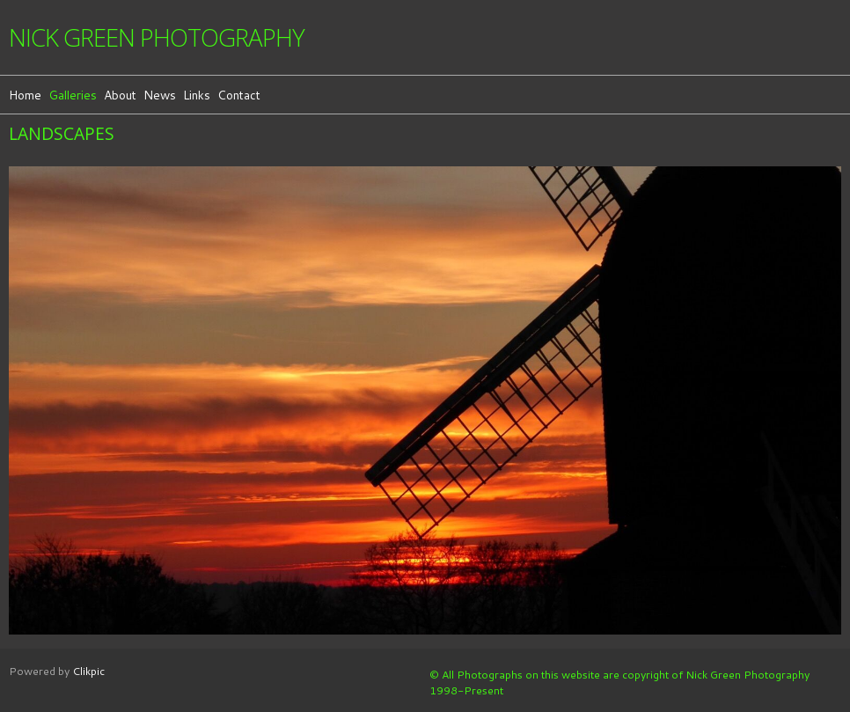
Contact (238, 94)
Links (196, 94)
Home (25, 94)
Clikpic (88, 671)
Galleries (72, 94)
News (159, 94)
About (120, 94)
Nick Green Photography (156, 37)
